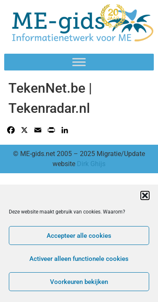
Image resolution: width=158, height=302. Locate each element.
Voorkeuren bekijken (79, 282)
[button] (145, 195)
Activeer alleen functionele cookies (79, 259)
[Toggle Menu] (79, 62)
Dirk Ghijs (91, 164)
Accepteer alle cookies (79, 236)
